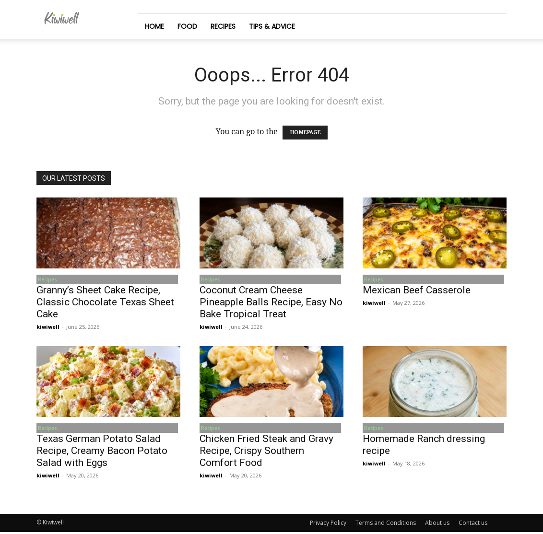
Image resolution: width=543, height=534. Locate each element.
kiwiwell (47, 327)
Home (154, 26)
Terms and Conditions (385, 525)
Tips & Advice (272, 26)
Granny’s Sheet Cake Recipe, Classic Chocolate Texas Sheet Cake (105, 303)
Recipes (223, 26)
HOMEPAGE (305, 132)
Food (187, 26)
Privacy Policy (328, 525)
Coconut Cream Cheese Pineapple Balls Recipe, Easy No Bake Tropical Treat (271, 303)
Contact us (473, 525)
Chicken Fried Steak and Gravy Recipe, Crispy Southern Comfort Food (266, 452)
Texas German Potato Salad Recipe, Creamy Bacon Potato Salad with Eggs (101, 452)
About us (437, 525)
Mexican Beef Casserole (417, 291)
